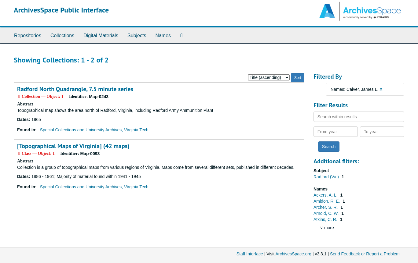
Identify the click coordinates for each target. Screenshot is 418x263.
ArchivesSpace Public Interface (61, 10)
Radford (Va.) (327, 176)
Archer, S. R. (326, 207)
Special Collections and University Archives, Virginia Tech (94, 129)
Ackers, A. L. (326, 195)
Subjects (136, 35)
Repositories (27, 35)
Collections (62, 35)
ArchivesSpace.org (293, 253)
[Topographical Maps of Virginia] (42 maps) (73, 146)
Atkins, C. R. (326, 219)
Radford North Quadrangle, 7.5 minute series (75, 89)
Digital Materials (100, 35)
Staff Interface (250, 253)
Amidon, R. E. (327, 201)
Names (163, 35)
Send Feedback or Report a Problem (365, 253)
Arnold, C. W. (327, 213)
